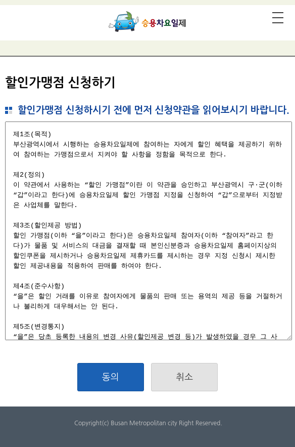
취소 (184, 377)
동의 (110, 377)
